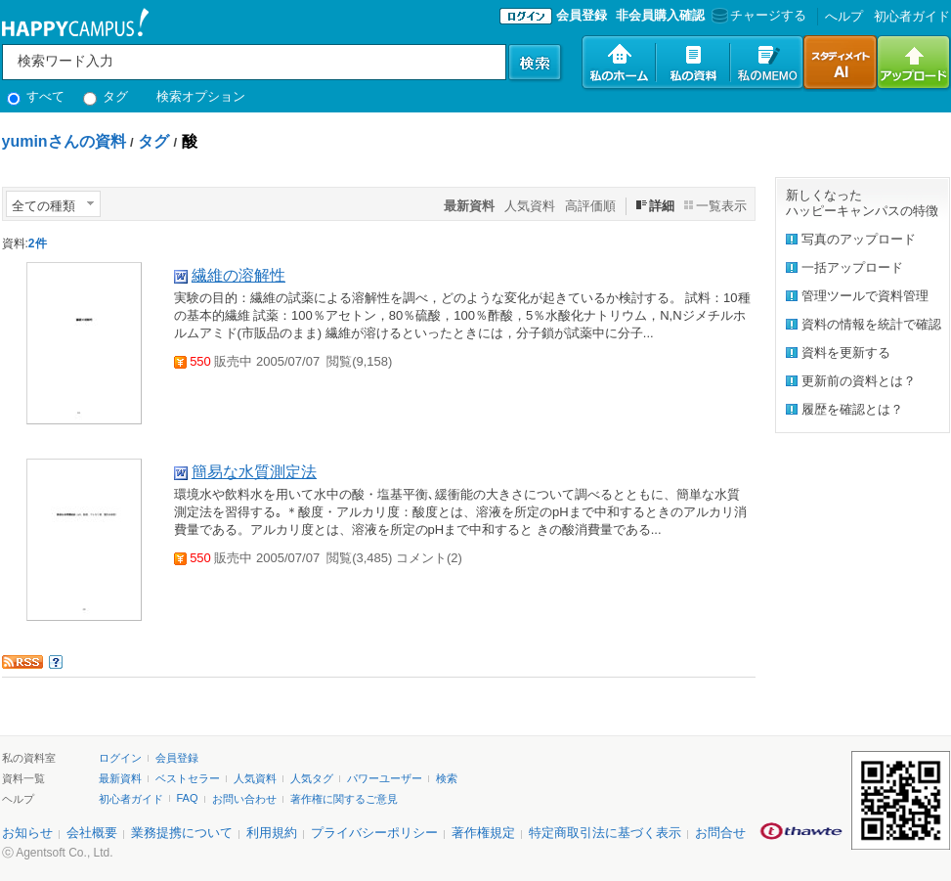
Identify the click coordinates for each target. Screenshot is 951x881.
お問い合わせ (244, 799)
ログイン (120, 758)
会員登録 (581, 15)
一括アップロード (852, 267)
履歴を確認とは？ (852, 409)
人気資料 (529, 205)
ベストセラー (187, 778)
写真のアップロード (858, 239)
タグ (106, 96)
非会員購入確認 (660, 15)
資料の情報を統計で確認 (871, 324)
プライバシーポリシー (374, 832)
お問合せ (720, 832)
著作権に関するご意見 (344, 799)
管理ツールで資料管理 (865, 295)
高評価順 (590, 205)
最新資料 (120, 778)
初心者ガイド (912, 16)
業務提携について (182, 832)
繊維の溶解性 (238, 275)
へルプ (844, 16)
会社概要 (91, 832)
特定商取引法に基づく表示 (605, 832)
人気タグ (311, 778)
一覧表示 (721, 205)
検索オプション (200, 96)
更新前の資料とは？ (858, 381)
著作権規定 (483, 832)
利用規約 (271, 832)
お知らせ (27, 832)
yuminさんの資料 (64, 141)
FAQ (187, 798)
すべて (36, 96)
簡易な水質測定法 (254, 471)
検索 (446, 778)
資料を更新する (845, 352)
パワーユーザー (384, 778)
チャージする (757, 15)
